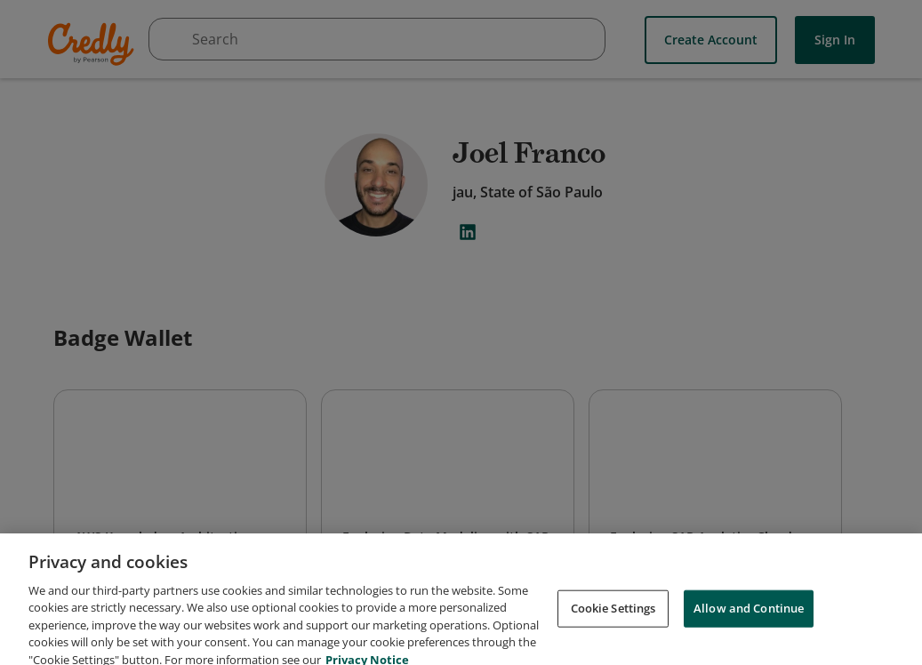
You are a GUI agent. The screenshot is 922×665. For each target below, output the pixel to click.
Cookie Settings (613, 637)
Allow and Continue (749, 637)
